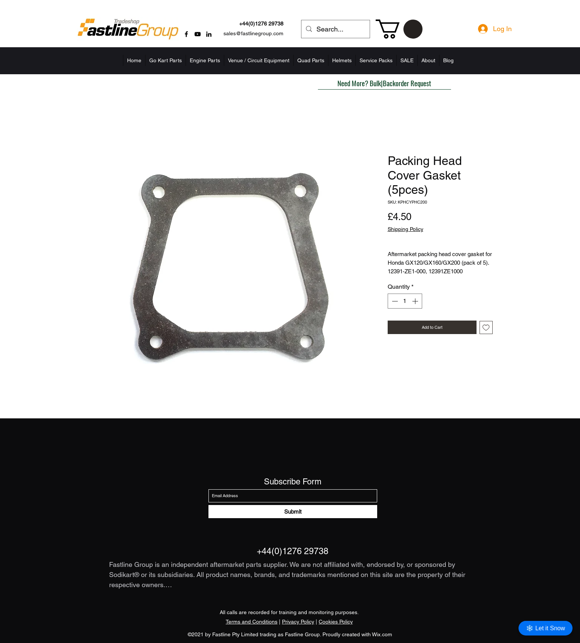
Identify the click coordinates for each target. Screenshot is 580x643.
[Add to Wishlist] (486, 327)
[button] (399, 29)
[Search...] (335, 29)
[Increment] (416, 301)
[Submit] (292, 511)
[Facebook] (186, 34)
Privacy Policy (298, 622)
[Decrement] (394, 301)
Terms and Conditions (251, 622)
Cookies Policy (336, 622)
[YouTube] (197, 34)
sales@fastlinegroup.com (253, 33)
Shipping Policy (405, 229)
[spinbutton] (405, 301)
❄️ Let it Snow (545, 628)
